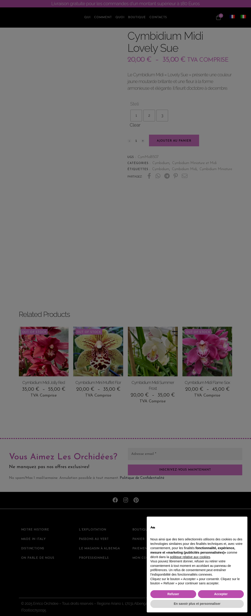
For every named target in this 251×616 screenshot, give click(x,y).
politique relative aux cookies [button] (190, 557)
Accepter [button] (221, 594)
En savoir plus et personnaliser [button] (197, 603)
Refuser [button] (173, 594)
